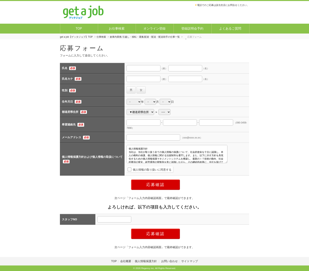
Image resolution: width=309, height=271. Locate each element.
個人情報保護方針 (146, 261)
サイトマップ (189, 261)
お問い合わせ (169, 261)
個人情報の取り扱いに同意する (152, 169)
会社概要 (125, 261)
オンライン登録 (154, 28)
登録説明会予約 (192, 28)
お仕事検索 (117, 28)
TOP (79, 28)
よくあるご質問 (230, 28)
